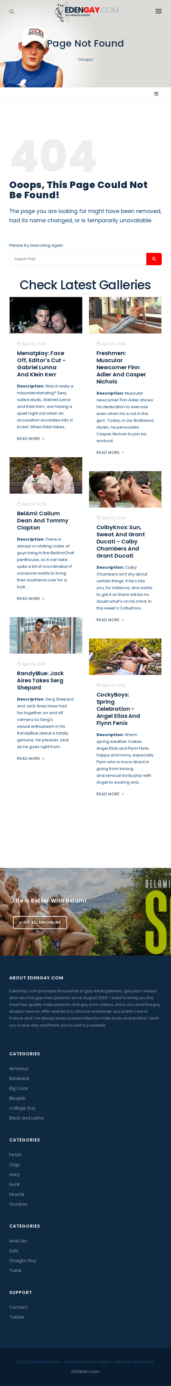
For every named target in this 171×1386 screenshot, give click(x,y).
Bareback (19, 1078)
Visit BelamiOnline (40, 922)
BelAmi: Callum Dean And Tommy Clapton (42, 520)
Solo (13, 1251)
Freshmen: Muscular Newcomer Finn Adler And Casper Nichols (121, 367)
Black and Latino (26, 1118)
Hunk (14, 1184)
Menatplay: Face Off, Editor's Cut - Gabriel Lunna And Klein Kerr (41, 363)
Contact (18, 1307)
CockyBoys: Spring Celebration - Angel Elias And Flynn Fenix (118, 709)
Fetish (15, 1155)
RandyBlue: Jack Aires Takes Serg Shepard (40, 680)
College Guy (22, 1108)
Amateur (18, 1069)
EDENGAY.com (85, 1372)
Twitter (16, 1317)
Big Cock (18, 1088)
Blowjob (17, 1098)
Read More (31, 438)
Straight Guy (22, 1261)
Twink (15, 1270)
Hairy (14, 1174)
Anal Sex (18, 1241)
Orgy (14, 1165)
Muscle (16, 1194)
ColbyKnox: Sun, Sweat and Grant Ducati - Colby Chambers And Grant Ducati (120, 541)
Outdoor (18, 1204)
